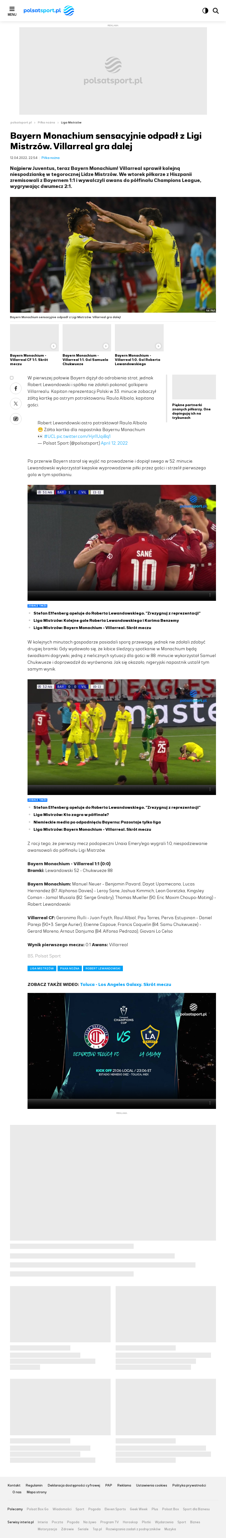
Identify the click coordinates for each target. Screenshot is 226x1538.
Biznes (195, 1522)
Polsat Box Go (38, 1509)
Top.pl (97, 1529)
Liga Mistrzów (71, 122)
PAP (108, 1486)
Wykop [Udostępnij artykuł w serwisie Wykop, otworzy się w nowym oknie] (15, 418)
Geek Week (139, 1509)
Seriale (83, 1529)
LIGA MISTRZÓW (42, 968)
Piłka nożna (46, 122)
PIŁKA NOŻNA (69, 968)
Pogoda (94, 1509)
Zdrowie (67, 1529)
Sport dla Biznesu (196, 1509)
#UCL (50, 436)
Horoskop (130, 1522)
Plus (155, 1509)
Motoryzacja (47, 1529)
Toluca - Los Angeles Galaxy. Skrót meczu (125, 984)
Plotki (146, 1522)
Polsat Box (170, 1509)
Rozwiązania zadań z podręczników (133, 1529)
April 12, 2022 (114, 443)
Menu (12, 14)
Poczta (57, 1522)
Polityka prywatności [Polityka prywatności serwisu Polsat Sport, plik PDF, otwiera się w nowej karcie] (189, 1486)
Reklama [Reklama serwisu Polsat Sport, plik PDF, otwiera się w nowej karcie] (124, 1486)
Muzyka (170, 1529)
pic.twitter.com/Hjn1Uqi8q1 (84, 436)
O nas (17, 1492)
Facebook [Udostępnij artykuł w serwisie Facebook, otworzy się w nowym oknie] (15, 388)
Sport (80, 1509)
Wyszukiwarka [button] (215, 10)
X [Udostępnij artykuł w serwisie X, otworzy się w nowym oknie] (15, 403)
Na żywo (89, 1522)
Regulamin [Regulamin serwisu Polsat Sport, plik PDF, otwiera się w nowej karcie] (34, 1486)
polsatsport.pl (21, 122)
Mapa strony (37, 1492)
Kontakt (14, 1486)
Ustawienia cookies (151, 1486)
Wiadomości (62, 1509)
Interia (43, 1522)
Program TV (109, 1522)
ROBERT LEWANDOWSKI (103, 968)
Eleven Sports (115, 1509)
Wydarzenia (164, 1522)
